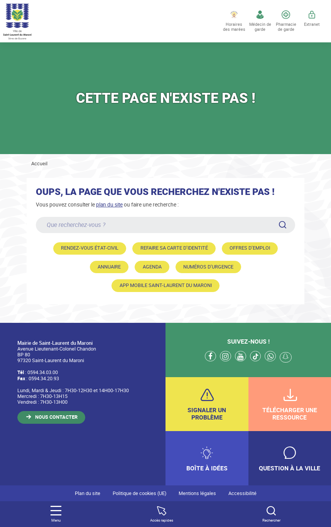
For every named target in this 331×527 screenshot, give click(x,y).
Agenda (152, 267)
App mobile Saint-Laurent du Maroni (166, 285)
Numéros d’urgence (208, 267)
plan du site (109, 204)
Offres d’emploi (250, 248)
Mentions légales (197, 493)
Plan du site (87, 493)
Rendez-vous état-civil (89, 248)
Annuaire (109, 267)
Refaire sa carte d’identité (174, 248)
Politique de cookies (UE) (139, 493)
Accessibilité (242, 493)
